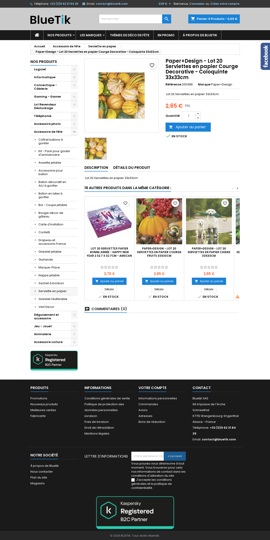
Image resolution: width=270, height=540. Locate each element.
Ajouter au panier (187, 127)
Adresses (145, 416)
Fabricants (38, 416)
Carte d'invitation (51, 224)
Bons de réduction (151, 422)
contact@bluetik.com (112, 4)
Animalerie (42, 334)
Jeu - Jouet (43, 326)
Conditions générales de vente (107, 398)
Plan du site (38, 477)
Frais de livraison (96, 422)
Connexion (196, 4)
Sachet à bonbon (51, 283)
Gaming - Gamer (47, 96)
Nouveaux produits (44, 404)
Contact (202, 387)
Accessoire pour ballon (51, 172)
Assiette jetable (50, 162)
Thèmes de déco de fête (129, 35)
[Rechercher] (135, 18)
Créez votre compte (224, 4)
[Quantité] (188, 115)
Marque (204, 84)
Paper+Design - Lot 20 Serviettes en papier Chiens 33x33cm (209, 252)
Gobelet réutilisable (53, 299)
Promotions (38, 398)
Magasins (37, 483)
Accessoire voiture (48, 342)
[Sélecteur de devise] (165, 4)
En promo (166, 35)
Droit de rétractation (99, 428)
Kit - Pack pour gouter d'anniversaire (54, 153)
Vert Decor (46, 307)
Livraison (90, 416)
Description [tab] (96, 167)
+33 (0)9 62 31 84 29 (64, 4)
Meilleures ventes (43, 410)
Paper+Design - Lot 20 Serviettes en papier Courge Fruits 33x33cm (159, 252)
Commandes (148, 404)
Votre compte (152, 387)
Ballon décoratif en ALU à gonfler (52, 184)
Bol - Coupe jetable (53, 205)
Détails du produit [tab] (131, 167)
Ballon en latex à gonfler (50, 195)
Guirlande (46, 259)
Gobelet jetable (50, 251)
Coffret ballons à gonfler (51, 141)
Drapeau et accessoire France (52, 242)
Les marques (91, 35)
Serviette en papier (53, 291)
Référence (173, 84)
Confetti (44, 232)
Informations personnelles (157, 398)
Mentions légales (96, 433)
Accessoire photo (47, 124)
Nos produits (60, 35)
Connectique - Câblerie (45, 87)
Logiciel (40, 69)
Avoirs (142, 410)
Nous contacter (41, 471)
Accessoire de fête (48, 132)
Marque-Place (49, 267)
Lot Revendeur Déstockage (45, 106)
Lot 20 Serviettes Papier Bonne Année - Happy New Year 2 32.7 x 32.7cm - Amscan (109, 252)
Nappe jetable (49, 275)
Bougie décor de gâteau (51, 215)
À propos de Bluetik (200, 35)
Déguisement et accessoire (46, 316)
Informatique (44, 77)
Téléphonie (42, 116)
